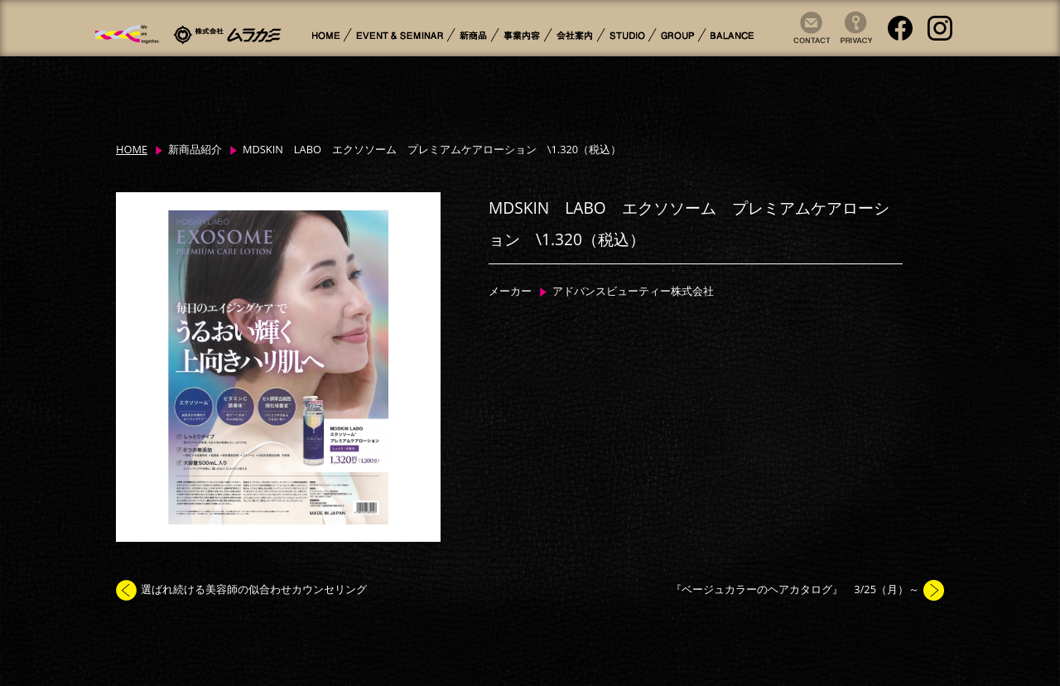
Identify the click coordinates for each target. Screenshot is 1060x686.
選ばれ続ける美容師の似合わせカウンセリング (254, 589)
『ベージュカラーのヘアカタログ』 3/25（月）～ (795, 589)
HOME (131, 149)
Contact (808, 44)
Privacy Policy (850, 44)
